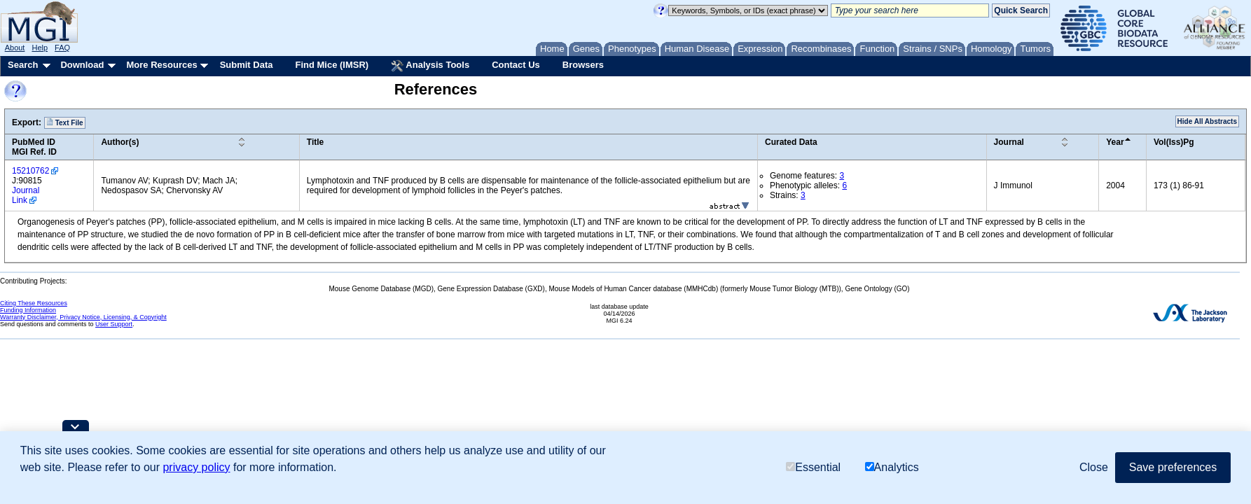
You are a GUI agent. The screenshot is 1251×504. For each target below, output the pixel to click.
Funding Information (28, 310)
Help (40, 47)
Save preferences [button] (1173, 467)
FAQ (62, 47)
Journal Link (25, 195)
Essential (813, 467)
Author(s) (120, 142)
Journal (1009, 142)
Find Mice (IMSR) (331, 64)
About (15, 47)
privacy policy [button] (196, 467)
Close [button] (1093, 467)
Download (82, 64)
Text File (64, 122)
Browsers (583, 64)
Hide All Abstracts (1207, 121)
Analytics (892, 467)
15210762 (30, 171)
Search (23, 64)
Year (1115, 142)
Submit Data (246, 64)
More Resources (161, 64)
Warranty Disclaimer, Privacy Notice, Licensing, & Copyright (83, 317)
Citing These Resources (33, 303)
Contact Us (516, 64)
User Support (113, 324)
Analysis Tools (430, 65)
